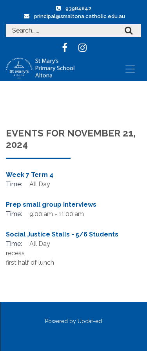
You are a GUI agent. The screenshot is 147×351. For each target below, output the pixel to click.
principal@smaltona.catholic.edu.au (79, 16)
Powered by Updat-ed (73, 321)
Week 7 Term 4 (29, 174)
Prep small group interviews (51, 204)
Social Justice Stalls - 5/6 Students (62, 234)
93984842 (78, 8)
